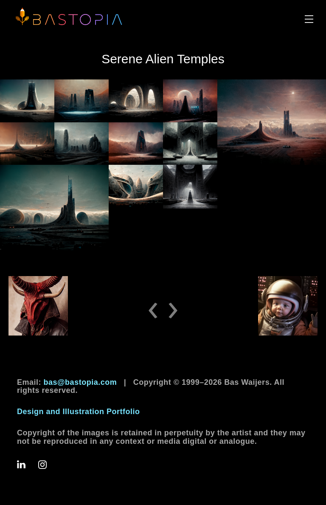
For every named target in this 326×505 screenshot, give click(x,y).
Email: (67, 382)
